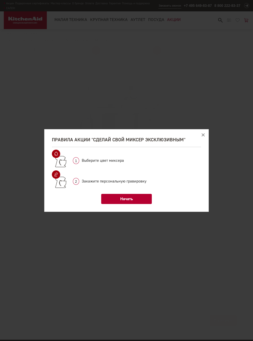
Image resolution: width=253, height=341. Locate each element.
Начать (126, 199)
